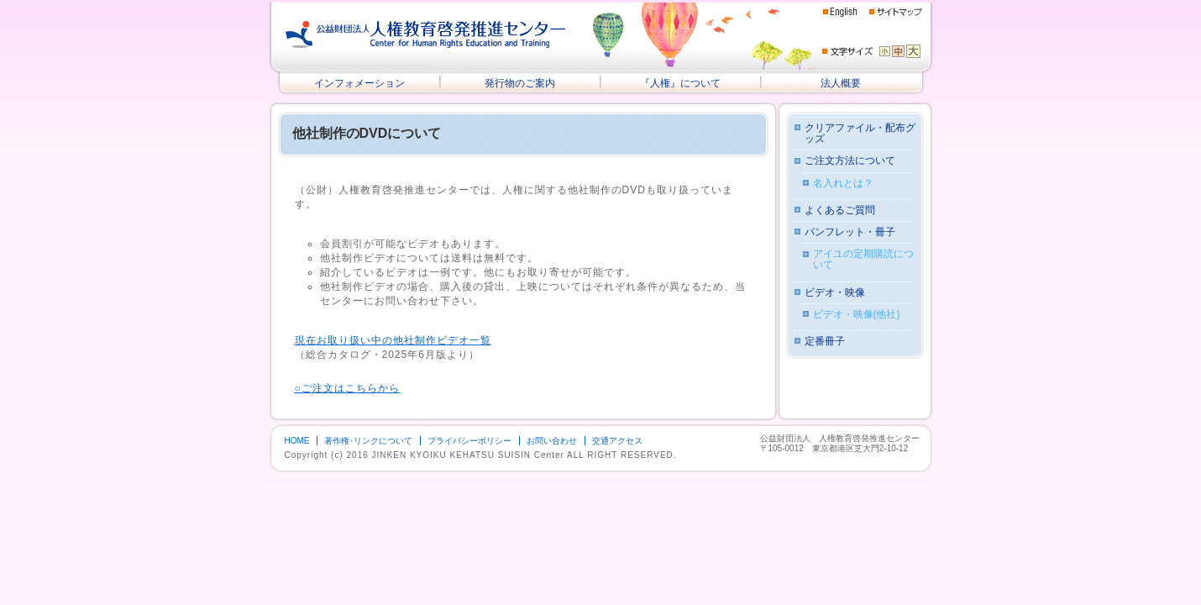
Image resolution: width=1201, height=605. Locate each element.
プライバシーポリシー (469, 440)
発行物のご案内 (520, 83)
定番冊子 (825, 341)
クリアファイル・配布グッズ (860, 134)
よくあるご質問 (840, 210)
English (840, 12)
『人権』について (680, 83)
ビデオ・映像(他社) (856, 314)
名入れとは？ (843, 183)
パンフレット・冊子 (850, 232)
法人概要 (841, 83)
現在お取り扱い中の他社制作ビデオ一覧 (393, 340)
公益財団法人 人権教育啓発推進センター (426, 34)
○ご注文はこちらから (347, 388)
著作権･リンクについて (368, 440)
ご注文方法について (850, 160)
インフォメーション (359, 83)
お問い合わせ (552, 440)
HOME (297, 440)
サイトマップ (895, 11)
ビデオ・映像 (835, 292)
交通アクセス (617, 440)
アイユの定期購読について (863, 260)
